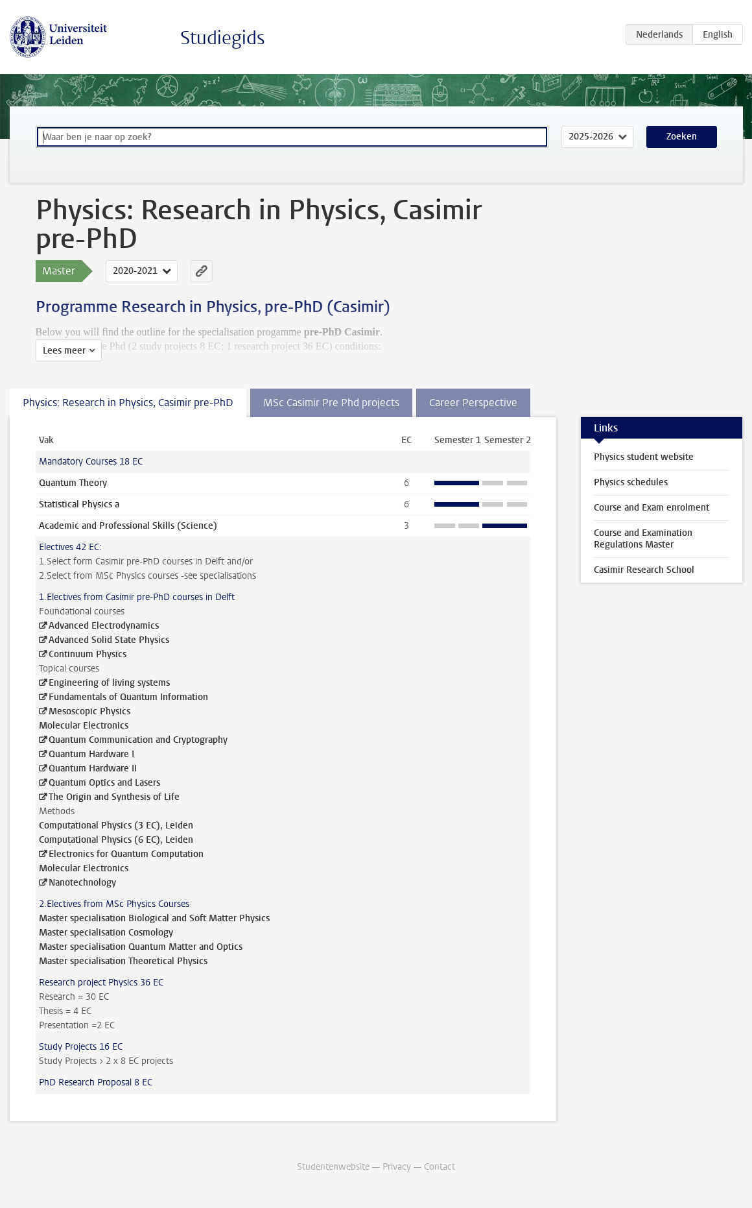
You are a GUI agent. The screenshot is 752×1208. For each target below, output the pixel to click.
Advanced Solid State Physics (109, 640)
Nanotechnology (82, 882)
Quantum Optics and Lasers (104, 783)
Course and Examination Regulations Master (643, 539)
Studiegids (222, 38)
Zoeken (681, 136)
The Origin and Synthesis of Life (114, 797)
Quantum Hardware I (91, 754)
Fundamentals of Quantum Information (128, 697)
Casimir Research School (644, 570)
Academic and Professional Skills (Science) (128, 526)
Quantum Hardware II (93, 768)
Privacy (396, 1167)
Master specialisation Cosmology (106, 932)
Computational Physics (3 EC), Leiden (116, 825)
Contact (439, 1167)
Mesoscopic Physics (89, 711)
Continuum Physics (87, 654)
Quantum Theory (73, 483)
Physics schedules (631, 482)
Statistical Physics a (79, 504)
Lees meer (64, 350)
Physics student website (644, 457)
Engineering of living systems (109, 683)
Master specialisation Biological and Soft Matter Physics (154, 918)
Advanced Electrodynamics (104, 626)
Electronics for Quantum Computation (126, 854)
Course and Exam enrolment (651, 507)
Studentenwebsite (333, 1167)
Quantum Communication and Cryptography (138, 740)
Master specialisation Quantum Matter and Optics (140, 947)
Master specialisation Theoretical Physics (123, 961)
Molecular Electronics (83, 725)
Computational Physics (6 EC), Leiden (116, 840)
